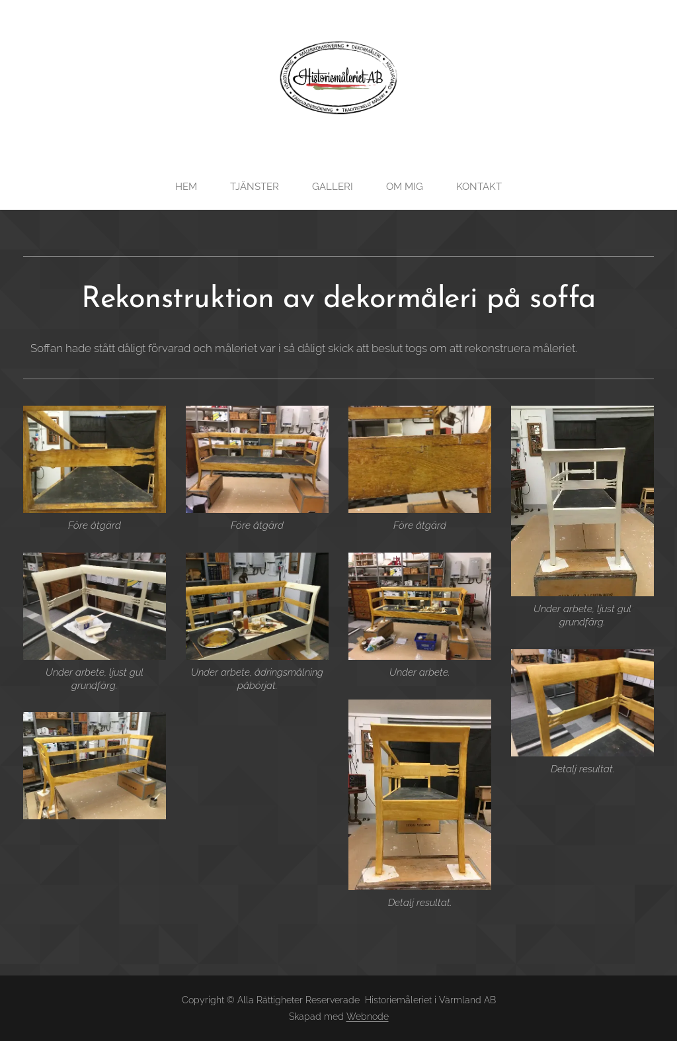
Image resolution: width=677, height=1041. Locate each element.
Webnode (367, 1016)
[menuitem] (190, 186)
